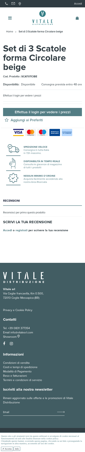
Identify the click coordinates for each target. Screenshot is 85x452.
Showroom (11, 337)
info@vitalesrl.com (21, 332)
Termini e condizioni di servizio (22, 380)
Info (17, 448)
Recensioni (11, 201)
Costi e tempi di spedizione (20, 367)
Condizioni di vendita (16, 363)
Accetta (8, 448)
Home (9, 31)
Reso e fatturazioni (15, 376)
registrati (22, 230)
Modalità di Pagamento (17, 371)
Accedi (78, 3)
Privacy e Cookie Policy (17, 310)
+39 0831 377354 (19, 328)
